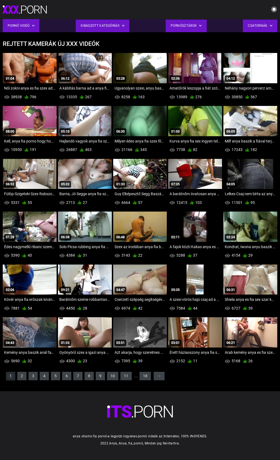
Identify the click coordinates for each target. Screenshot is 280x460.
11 (126, 376)
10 (112, 376)
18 (145, 376)
